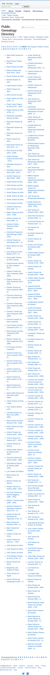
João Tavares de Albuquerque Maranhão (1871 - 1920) (36, 162)
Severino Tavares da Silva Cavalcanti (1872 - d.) (15, 363)
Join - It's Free (7, 4)
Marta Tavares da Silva (15, 67)
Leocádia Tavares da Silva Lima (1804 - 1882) (14, 415)
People (18, 11)
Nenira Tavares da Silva (15, 76)
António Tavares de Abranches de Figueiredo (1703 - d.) (14, 516)
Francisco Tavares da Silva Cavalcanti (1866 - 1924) (15, 306)
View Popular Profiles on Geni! (35, 47)
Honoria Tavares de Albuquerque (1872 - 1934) (35, 93)
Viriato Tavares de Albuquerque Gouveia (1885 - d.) (35, 119)
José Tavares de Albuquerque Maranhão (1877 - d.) (36, 170)
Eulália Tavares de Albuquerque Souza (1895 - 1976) (35, 204)
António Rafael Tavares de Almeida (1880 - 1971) (36, 255)
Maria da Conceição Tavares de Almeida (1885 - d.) (35, 646)
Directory (22, 665)
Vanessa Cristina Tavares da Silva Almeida (13, 226)
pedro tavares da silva (14, 95)
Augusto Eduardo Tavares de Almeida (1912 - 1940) (35, 288)
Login (17, 4)
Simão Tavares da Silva (15, 192)
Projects (27, 11)
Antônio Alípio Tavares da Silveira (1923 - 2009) (15, 452)
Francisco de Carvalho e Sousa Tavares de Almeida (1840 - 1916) (36, 382)
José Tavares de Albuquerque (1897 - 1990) (35, 101)
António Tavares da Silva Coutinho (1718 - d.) (15, 371)
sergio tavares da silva (15, 182)
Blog (39, 667)
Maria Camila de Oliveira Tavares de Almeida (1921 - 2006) (36, 626)
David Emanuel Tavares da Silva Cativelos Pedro (15, 265)
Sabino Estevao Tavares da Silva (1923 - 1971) (15, 158)
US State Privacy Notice (8, 667)
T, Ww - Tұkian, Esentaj (26, 37)
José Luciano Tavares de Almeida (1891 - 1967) (35, 531)
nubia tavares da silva (14, 86)
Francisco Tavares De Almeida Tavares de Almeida (35, 468)
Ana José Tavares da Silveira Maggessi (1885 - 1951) (14, 495)
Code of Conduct (30, 667)
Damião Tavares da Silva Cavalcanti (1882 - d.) (15, 289)
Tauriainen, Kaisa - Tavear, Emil (12, 17)
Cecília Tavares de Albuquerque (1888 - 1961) (35, 79)
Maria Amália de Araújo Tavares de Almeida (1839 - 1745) (36, 605)
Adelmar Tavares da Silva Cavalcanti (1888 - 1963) (15, 273)
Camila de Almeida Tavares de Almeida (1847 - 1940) (35, 310)
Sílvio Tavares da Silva (15, 189)
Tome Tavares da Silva (15, 203)
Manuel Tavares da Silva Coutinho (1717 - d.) (15, 387)
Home (10, 11)
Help (15, 670)
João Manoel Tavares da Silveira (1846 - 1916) (14, 466)
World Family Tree (6, 670)
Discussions (38, 11)
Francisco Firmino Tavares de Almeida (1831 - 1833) (35, 444)
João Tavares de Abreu (15, 545)
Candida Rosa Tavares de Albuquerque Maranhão (36, 138)
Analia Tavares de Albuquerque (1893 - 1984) (35, 57)
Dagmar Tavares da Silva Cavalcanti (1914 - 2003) (15, 282)
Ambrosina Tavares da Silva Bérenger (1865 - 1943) (15, 234)
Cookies (20, 667)
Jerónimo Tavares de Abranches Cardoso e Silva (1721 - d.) (14, 508)
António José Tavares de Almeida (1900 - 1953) (35, 247)
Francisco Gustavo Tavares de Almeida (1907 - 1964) (35, 460)
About (15, 665)
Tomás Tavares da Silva (15, 200)
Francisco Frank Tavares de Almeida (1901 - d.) (35, 452)
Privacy (43, 665)
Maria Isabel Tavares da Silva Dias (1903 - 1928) (15, 395)
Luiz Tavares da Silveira (15, 471)
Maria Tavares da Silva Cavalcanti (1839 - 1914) (15, 333)
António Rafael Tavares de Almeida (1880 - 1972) (36, 280)
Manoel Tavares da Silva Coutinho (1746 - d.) (15, 379)
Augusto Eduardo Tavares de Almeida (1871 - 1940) (35, 296)
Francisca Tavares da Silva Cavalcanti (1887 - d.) (15, 297)
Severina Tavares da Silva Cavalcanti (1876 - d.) (15, 355)
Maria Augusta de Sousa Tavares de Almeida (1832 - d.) (34, 618)
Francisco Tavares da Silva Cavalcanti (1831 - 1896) (15, 314)
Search (26, 7)
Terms (37, 665)
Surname (30, 665)
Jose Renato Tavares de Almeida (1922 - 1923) (35, 550)
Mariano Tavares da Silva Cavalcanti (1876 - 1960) (15, 341)
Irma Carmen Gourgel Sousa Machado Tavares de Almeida (35, 488)
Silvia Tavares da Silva (15, 185)
